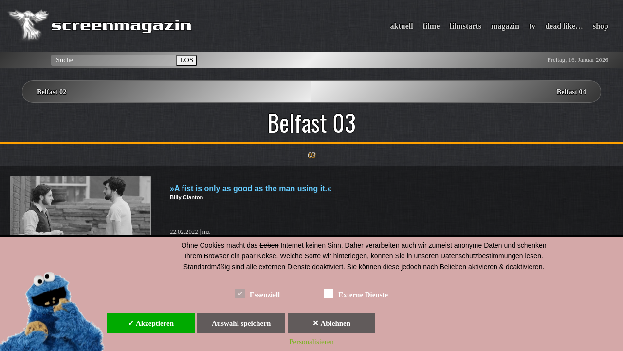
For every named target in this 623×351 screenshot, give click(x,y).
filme (431, 26)
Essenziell (257, 293)
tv (532, 26)
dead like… (564, 26)
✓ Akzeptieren (151, 323)
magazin (505, 26)
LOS (186, 60)
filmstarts (465, 26)
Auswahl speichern (241, 323)
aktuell (401, 26)
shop (600, 26)
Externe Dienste (356, 293)
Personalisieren (311, 342)
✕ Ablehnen (331, 323)
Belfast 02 (51, 92)
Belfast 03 (311, 122)
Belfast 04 (571, 92)
